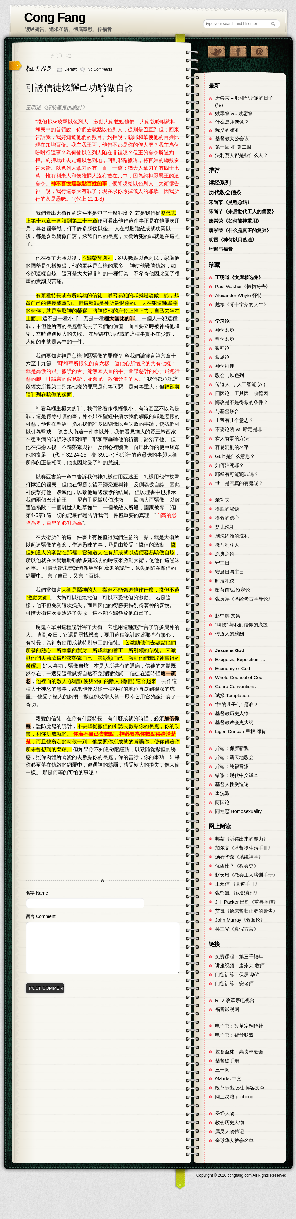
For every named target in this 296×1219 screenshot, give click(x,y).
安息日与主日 (229, 572)
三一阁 (222, 1069)
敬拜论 (222, 348)
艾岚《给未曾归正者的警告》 (246, 911)
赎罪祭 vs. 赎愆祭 (234, 113)
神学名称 (224, 330)
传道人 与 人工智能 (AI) (240, 384)
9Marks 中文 (228, 1078)
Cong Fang (54, 17)
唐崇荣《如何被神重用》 (235, 220)
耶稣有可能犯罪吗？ (236, 474)
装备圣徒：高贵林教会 (239, 1051)
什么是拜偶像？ (232, 121)
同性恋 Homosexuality (238, 811)
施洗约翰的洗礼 (232, 536)
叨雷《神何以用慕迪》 (233, 239)
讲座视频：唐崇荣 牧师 (240, 965)
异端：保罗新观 (232, 748)
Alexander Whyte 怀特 (238, 295)
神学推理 (224, 366)
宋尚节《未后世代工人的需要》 (242, 211)
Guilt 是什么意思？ (235, 456)
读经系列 (220, 183)
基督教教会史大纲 (234, 722)
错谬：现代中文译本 (236, 775)
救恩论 (222, 357)
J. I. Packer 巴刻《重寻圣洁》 (246, 902)
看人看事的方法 (232, 438)
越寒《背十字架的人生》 (241, 304)
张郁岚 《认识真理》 (237, 893)
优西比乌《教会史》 (236, 866)
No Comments (100, 69)
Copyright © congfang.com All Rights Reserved (241, 1175)
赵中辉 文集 (227, 615)
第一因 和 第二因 (233, 147)
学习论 (222, 321)
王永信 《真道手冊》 (237, 884)
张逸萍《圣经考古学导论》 (244, 599)
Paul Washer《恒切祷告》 (243, 286)
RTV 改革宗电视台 (235, 1000)
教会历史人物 (229, 1122)
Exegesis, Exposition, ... (240, 659)
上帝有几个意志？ (234, 420)
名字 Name (37, 893)
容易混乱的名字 (232, 447)
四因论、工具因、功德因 (241, 393)
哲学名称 (224, 339)
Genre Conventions (235, 686)
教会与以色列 (229, 375)
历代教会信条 (225, 192)
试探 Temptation (232, 695)
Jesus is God (229, 650)
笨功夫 (222, 500)
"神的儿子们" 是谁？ (236, 704)
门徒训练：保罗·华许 (237, 974)
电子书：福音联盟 (234, 1035)
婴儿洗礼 (224, 527)
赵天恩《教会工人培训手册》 (246, 875)
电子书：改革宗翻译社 (239, 1026)
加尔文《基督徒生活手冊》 (244, 848)
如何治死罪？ (229, 465)
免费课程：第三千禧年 (239, 956)
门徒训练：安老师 (234, 983)
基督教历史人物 (232, 713)
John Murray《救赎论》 (240, 920)
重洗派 (222, 793)
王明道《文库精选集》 (239, 277)
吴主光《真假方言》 (236, 929)
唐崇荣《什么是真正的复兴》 (240, 230)
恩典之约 (224, 554)
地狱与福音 (221, 249)
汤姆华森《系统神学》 (239, 857)
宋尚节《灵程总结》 (230, 202)
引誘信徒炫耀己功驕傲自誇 (80, 88)
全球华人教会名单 (234, 1140)
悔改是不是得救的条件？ (241, 402)
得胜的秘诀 (227, 509)
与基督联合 (227, 411)
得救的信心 (227, 518)
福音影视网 (227, 1009)
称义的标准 (227, 130)
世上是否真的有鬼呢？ (239, 483)
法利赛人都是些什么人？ (241, 155)
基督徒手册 (227, 1060)
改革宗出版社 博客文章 (240, 1087)
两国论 (222, 802)
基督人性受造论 (232, 784)
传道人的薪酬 (229, 633)
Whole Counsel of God (238, 677)
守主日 (222, 563)
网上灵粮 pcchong (234, 1096)
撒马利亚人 (227, 545)
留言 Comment (41, 916)
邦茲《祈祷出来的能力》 (241, 838)
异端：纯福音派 (232, 766)
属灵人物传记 (229, 1131)
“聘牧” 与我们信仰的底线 (241, 624)
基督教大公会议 (232, 138)
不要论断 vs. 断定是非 (238, 429)
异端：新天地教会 (234, 757)
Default (71, 69)
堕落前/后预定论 (232, 590)
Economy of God (232, 668)
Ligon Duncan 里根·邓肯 (240, 731)
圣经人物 (224, 1113)
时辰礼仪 (224, 581)
